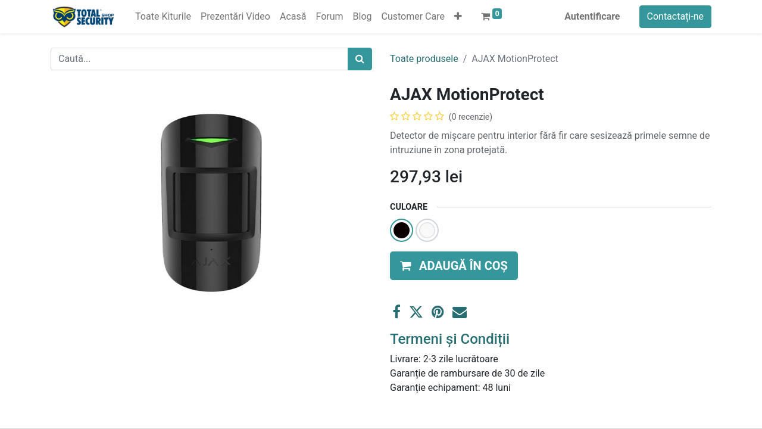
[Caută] (360, 59)
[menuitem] (163, 17)
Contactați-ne (675, 16)
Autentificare (592, 16)
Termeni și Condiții (450, 339)
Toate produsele (424, 58)
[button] (458, 17)
